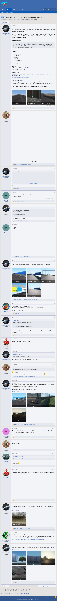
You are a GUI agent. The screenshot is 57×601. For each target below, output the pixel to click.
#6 (54, 224)
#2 (54, 112)
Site (53, 596)
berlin (22, 19)
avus (19, 19)
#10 (54, 338)
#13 (54, 380)
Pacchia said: (16, 320)
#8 (54, 303)
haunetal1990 (5, 19)
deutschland (27, 19)
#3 (54, 168)
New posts (3, 12)
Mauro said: (15, 208)
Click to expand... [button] (33, 183)
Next (6, 22)
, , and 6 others (25, 299)
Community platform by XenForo (28, 599)
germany (35, 19)
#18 (54, 503)
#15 (54, 441)
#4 (54, 192)
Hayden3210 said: (17, 354)
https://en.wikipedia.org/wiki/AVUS (20, 77)
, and (21, 256)
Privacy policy (45, 596)
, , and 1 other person (22, 220)
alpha (21, 80)
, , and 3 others (21, 201)
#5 (54, 205)
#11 (54, 351)
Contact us (30, 596)
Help (50, 596)
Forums (9, 9)
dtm (32, 19)
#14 (54, 428)
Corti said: (15, 171)
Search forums (9, 12)
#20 (54, 544)
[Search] (54, 9)
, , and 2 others (22, 164)
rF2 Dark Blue (4, 596)
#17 (54, 469)
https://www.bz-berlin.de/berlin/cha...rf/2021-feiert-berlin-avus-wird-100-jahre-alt (31, 74)
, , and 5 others (26, 424)
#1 (54, 25)
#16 (54, 453)
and (20, 449)
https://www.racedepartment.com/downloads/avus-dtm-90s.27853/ (28, 539)
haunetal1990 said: (17, 367)
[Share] (53, 25)
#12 (54, 364)
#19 (54, 532)
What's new (16, 9)
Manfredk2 (26, 67)
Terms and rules (37, 596)
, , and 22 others (25, 108)
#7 (54, 260)
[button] (20, 9)
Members (24, 9)
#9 (54, 317)
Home (3, 9)
